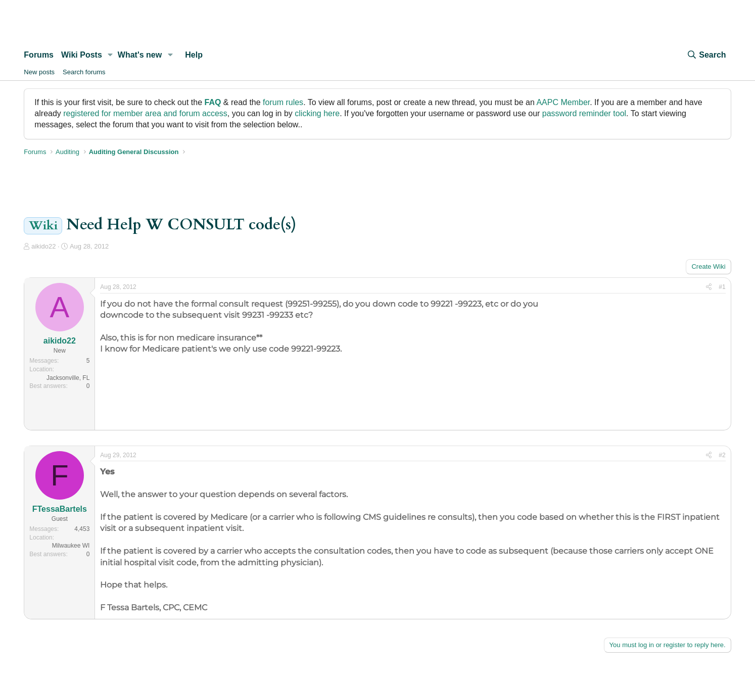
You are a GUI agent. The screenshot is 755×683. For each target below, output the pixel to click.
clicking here (317, 113)
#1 (722, 286)
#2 (722, 455)
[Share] (708, 287)
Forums (39, 55)
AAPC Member (563, 102)
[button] (110, 55)
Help (194, 55)
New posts (39, 72)
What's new (140, 55)
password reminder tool (584, 113)
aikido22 (43, 246)
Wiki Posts (81, 55)
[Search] (706, 55)
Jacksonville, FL (67, 377)
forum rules (283, 102)
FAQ (212, 102)
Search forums (84, 72)
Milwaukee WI (71, 545)
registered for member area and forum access (145, 113)
